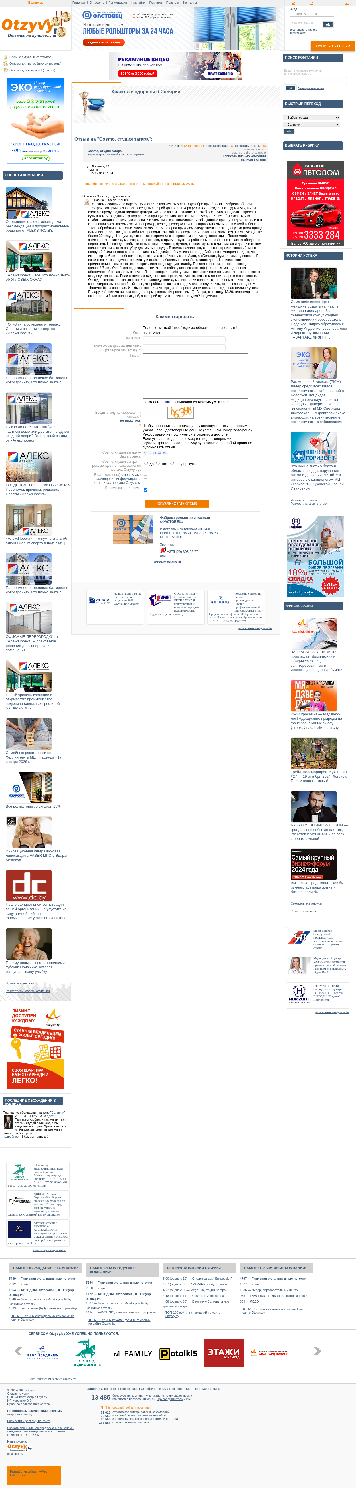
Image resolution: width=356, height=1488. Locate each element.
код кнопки (15, 1453)
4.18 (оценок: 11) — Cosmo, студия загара (193, 1295)
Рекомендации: (217, 145)
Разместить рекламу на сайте (28, 1421)
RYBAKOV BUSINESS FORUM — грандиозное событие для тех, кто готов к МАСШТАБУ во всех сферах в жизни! (319, 832)
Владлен (49, 1116)
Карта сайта (211, 1388)
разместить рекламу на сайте (49, 1250)
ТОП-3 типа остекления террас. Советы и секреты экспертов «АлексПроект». (33, 328)
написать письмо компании (244, 156)
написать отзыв (333, 46)
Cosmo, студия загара (105, 151)
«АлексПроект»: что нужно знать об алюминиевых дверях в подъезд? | (36, 540)
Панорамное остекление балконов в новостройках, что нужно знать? (37, 380)
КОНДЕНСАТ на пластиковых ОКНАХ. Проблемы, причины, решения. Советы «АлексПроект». (38, 489)
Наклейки (138, 2)
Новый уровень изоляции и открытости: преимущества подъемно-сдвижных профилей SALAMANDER (33, 701)
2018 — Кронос (97, 1288)
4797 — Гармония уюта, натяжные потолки (273, 1278)
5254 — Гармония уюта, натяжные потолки (119, 1282)
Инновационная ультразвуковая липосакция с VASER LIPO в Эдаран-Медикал (38, 855)
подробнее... (12, 1136)
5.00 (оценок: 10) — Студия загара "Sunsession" (197, 1278)
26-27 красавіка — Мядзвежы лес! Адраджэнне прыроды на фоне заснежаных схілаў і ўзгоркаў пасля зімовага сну (316, 721)
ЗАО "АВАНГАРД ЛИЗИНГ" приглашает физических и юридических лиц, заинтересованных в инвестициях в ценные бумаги (316, 661)
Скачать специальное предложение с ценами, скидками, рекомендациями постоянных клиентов (40, 1431)
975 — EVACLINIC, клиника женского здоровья (274, 1295)
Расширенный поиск (311, 88)
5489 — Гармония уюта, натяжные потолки (42, 1278)
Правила (172, 2)
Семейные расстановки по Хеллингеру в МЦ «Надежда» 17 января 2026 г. (34, 757)
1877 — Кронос (251, 1284)
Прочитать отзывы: (247, 145)
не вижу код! (130, 420)
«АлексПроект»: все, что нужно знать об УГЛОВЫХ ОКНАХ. (38, 277)
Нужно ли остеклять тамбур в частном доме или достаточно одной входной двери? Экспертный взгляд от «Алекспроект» (37, 433)
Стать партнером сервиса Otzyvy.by (52, 1378)
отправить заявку (19, 1414)
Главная (78, 2)
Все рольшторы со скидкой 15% (33, 806)
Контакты (190, 2)
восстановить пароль (303, 29)
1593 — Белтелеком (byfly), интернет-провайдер (44, 1308)
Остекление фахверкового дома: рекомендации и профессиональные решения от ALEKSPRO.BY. (37, 226)
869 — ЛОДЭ (249, 1301)
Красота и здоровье (134, 91)
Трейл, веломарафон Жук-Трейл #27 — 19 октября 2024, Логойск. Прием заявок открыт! (319, 776)
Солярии (58, 1112)
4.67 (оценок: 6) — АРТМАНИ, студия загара (195, 1284)
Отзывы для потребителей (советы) (35, 63)
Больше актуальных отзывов (30, 57)
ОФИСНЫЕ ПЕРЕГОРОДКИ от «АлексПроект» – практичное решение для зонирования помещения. (32, 643)
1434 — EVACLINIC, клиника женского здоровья (121, 1312)
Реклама (155, 2)
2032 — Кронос (20, 1284)
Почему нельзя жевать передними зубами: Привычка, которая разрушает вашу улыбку (35, 967)
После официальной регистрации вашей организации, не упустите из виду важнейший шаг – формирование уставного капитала (36, 911)
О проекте (97, 2)
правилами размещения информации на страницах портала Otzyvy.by (117, 479)
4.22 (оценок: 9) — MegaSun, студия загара (194, 1290)
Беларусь (35, 2)
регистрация (298, 32)
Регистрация (118, 2)
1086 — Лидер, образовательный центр (269, 1290)
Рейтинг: (174, 145)
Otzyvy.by (33, 1390)
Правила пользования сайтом (28, 1404)
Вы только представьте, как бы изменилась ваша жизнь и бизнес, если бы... (317, 887)
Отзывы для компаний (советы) (32, 70)
